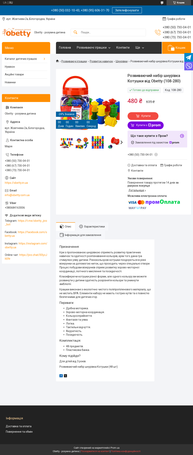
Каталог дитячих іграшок (21, 58)
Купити (146, 115)
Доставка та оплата (18, 426)
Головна (65, 47)
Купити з (148, 125)
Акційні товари (14, 74)
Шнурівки (122, 61)
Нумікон (10, 66)
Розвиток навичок (101, 61)
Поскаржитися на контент (95, 451)
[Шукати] (75, 32)
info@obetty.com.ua (17, 195)
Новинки (10, 82)
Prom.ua (115, 448)
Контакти (123, 47)
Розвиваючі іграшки (92, 47)
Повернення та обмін (19, 431)
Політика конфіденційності (126, 451)
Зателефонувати (127, 10)
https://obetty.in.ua (16, 182)
